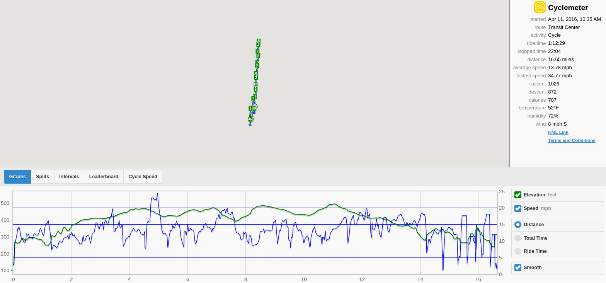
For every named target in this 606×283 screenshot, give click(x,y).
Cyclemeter (568, 7)
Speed (537, 208)
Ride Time (535, 251)
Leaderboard (104, 176)
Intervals (69, 176)
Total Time (535, 238)
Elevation (540, 195)
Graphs (17, 176)
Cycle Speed (142, 176)
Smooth (533, 267)
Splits (42, 176)
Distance (534, 224)
